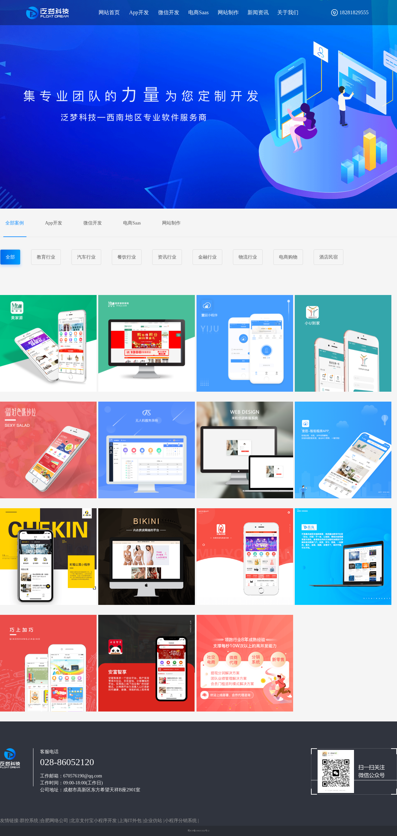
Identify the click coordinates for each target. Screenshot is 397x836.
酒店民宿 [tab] (328, 257)
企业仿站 (153, 820)
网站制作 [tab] (171, 223)
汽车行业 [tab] (86, 257)
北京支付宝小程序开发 (94, 820)
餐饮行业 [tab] (126, 257)
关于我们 (287, 12)
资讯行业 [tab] (167, 257)
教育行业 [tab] (46, 257)
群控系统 (30, 820)
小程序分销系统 (181, 820)
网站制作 (228, 12)
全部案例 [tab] (14, 223)
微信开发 (168, 12)
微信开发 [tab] (92, 223)
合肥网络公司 (54, 820)
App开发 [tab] (53, 223)
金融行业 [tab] (207, 257)
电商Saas (198, 12)
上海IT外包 (131, 820)
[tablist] (198, 223)
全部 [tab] (10, 257)
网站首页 (109, 12)
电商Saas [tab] (132, 223)
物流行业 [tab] (248, 257)
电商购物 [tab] (288, 257)
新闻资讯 (258, 12)
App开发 (139, 12)
